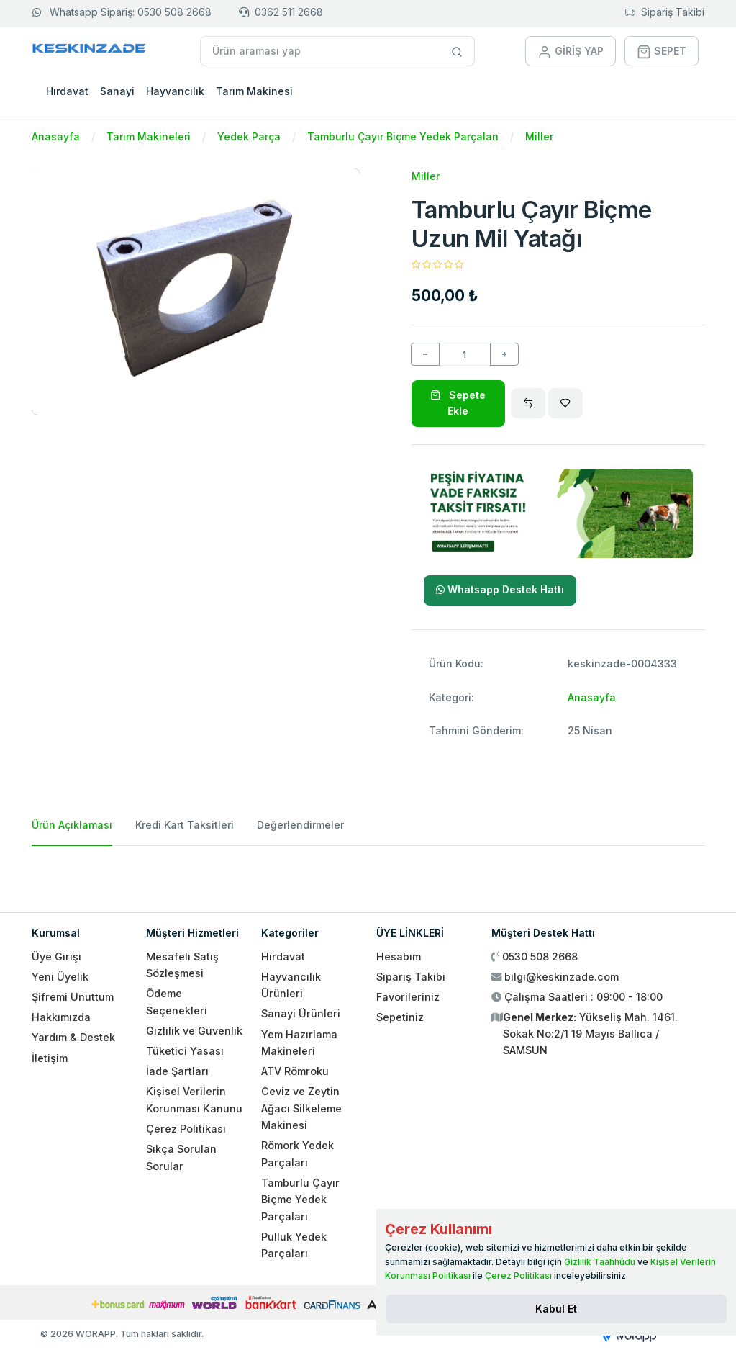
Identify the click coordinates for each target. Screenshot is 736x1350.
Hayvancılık (175, 91)
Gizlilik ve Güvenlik (194, 1031)
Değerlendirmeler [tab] (300, 825)
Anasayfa (56, 136)
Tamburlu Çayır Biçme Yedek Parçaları (403, 136)
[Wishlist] (565, 403)
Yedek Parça (249, 136)
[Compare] (528, 403)
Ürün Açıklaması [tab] (72, 825)
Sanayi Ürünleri (300, 1013)
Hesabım (398, 956)
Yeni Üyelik (60, 977)
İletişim (50, 1058)
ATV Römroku (295, 1071)
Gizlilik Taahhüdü (599, 1261)
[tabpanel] (368, 873)
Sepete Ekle (458, 403)
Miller (539, 136)
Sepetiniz (400, 1017)
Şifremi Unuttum (73, 997)
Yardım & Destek (73, 1037)
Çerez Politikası (186, 1128)
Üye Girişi (56, 956)
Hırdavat (67, 91)
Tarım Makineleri (148, 136)
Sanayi (117, 91)
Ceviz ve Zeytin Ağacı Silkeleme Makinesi (301, 1108)
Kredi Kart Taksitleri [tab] (184, 825)
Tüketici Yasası (185, 1051)
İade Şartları (177, 1071)
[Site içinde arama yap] (457, 51)
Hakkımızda (61, 1017)
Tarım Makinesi (254, 91)
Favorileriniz (408, 997)
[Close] (556, 1309)
